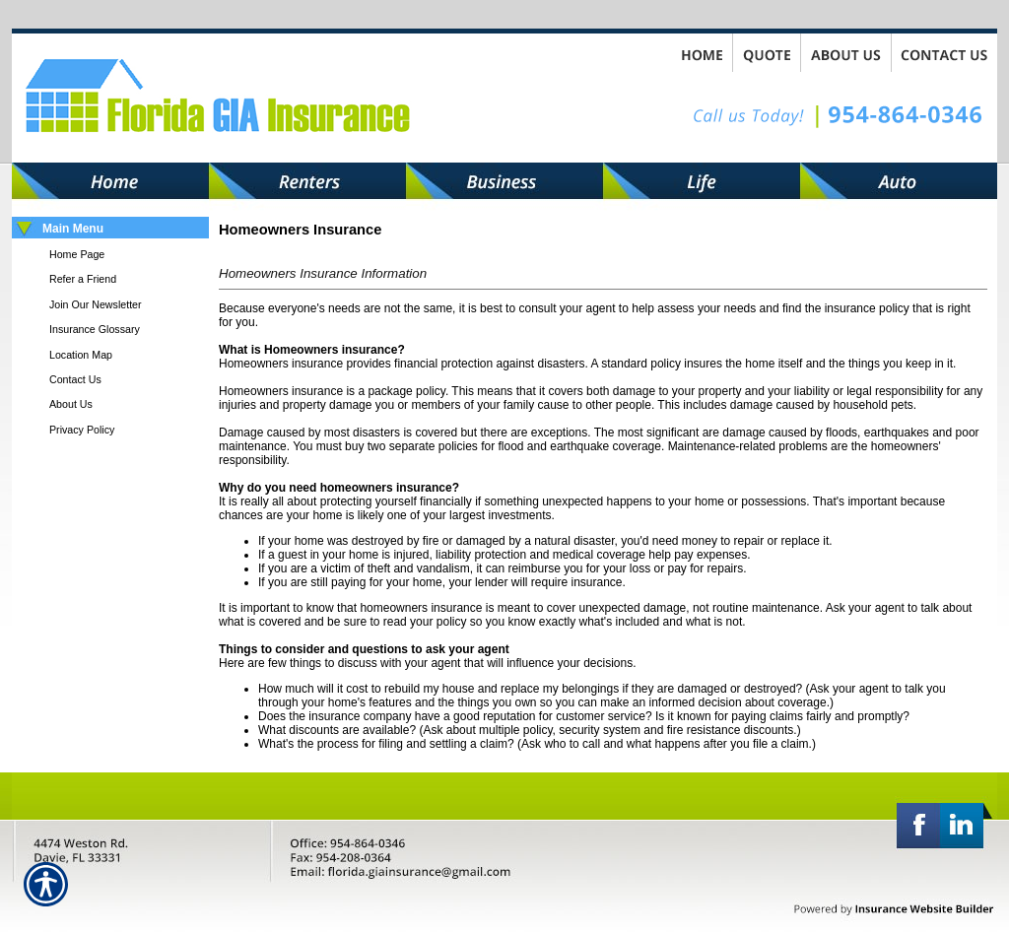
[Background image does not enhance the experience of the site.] (110, 229)
